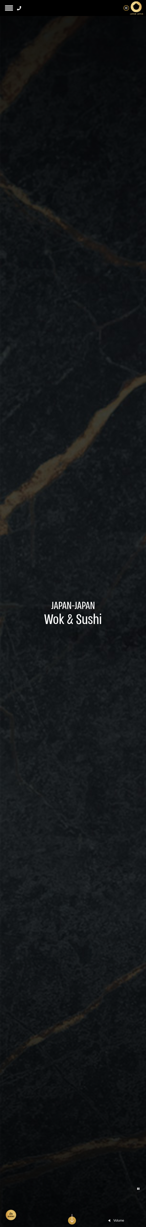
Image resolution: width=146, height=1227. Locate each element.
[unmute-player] (109, 1220)
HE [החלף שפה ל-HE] (126, 8)
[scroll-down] (72, 1216)
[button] (8, 8)
